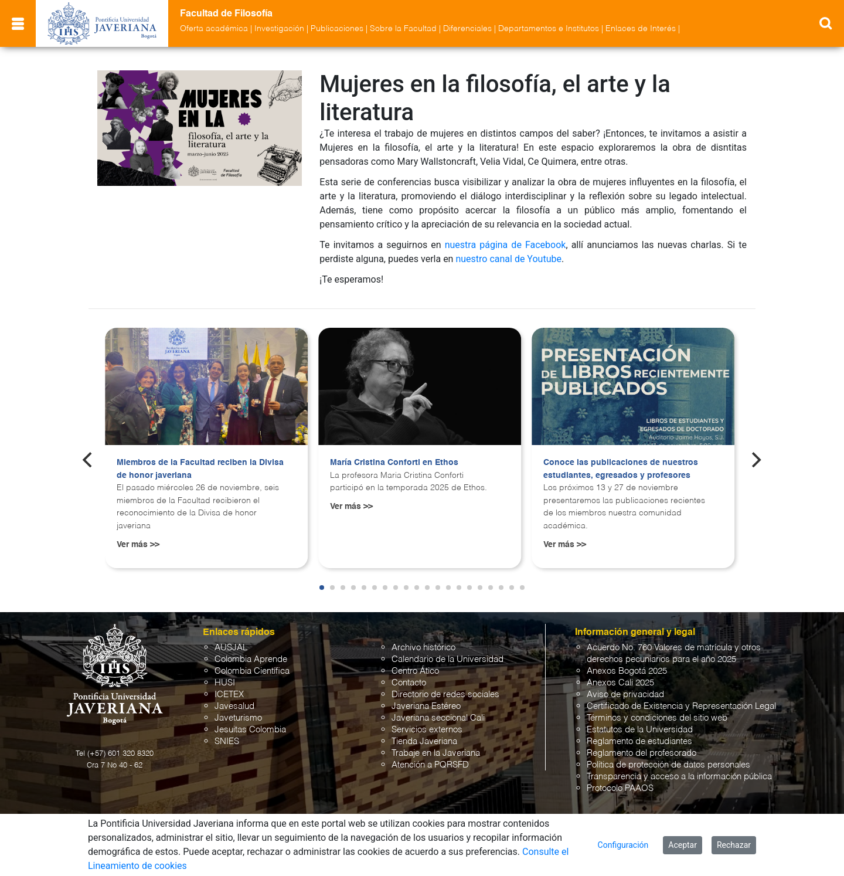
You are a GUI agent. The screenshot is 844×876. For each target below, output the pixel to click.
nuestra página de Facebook (505, 244)
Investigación (279, 29)
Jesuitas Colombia (250, 729)
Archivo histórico (423, 647)
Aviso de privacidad (625, 694)
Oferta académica (214, 29)
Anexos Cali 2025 (620, 682)
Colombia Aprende (251, 659)
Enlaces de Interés (640, 29)
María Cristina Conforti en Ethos (394, 463)
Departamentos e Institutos (548, 29)
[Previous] (88, 460)
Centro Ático (415, 671)
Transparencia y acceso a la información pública (679, 776)
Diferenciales (467, 29)
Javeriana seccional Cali (438, 718)
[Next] (755, 460)
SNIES (227, 741)
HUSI (225, 682)
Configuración (623, 845)
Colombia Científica (252, 671)
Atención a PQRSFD (430, 764)
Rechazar (734, 845)
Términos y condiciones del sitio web (657, 718)
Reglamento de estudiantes (639, 741)
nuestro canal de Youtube (508, 258)
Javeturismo (238, 718)
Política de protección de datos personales (668, 764)
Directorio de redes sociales (445, 694)
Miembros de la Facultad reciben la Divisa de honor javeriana (200, 469)
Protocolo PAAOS (620, 788)
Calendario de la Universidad (447, 659)
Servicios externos (427, 729)
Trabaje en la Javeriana (436, 753)
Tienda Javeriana (424, 741)
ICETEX (229, 694)
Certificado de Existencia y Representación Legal (681, 706)
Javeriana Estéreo (426, 706)
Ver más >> (138, 545)
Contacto (409, 682)
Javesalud (234, 706)
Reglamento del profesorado (641, 753)
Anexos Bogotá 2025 (627, 671)
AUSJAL (231, 647)
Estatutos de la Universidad (640, 729)
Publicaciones (337, 29)
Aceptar (682, 845)
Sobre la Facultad (403, 29)
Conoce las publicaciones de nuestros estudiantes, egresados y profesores (620, 469)
